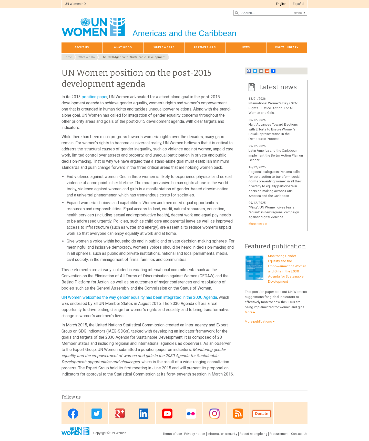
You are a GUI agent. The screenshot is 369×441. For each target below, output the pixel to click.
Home (68, 57)
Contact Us (299, 434)
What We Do (123, 47)
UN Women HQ (75, 4)
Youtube (167, 413)
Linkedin (143, 413)
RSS (238, 413)
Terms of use (172, 434)
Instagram (214, 413)
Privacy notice (194, 434)
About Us (82, 47)
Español (298, 4)
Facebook (73, 413)
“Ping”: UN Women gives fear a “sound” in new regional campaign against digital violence (274, 212)
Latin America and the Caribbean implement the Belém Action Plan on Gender (276, 155)
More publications (258, 321)
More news (256, 224)
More (248, 312)
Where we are (163, 47)
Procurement (279, 434)
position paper (94, 96)
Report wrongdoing (253, 434)
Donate (261, 413)
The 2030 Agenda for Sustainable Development (133, 57)
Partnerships (205, 47)
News (246, 47)
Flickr (190, 413)
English (281, 4)
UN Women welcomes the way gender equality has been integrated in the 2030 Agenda (139, 297)
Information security (223, 434)
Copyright (99, 433)
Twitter (96, 413)
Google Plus (120, 413)
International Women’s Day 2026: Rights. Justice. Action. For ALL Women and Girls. (273, 108)
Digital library (286, 47)
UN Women (118, 433)
